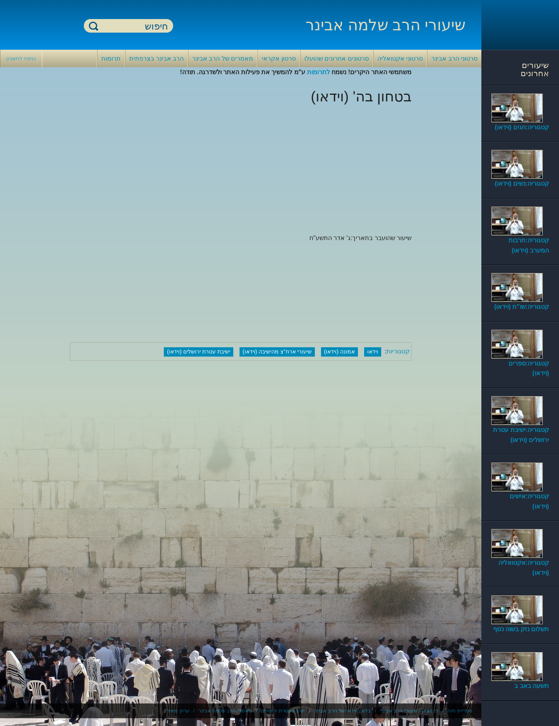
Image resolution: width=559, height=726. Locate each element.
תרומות (111, 58)
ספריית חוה (459, 711)
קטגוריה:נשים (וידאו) (522, 183)
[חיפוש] (133, 26)
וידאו (372, 351)
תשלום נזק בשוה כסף (521, 629)
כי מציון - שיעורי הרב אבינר (409, 711)
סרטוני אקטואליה (400, 58)
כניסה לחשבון (21, 58)
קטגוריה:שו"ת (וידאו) (521, 306)
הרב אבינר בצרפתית (156, 58)
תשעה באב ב (531, 685)
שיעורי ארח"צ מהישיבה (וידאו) (277, 351)
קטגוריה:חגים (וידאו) (522, 127)
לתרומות (318, 72)
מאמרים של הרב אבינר (222, 58)
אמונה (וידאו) (339, 351)
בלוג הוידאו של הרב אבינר (342, 711)
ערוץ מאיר (178, 711)
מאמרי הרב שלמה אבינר (225, 711)
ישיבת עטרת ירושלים (283, 711)
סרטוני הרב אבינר (454, 58)
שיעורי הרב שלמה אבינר (385, 24)
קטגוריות (398, 351)
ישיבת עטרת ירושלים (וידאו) (198, 351)
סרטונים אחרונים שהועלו (336, 58)
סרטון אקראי (278, 58)
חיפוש (93, 25)
